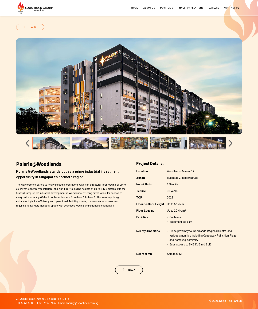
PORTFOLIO (166, 7)
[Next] (230, 143)
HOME (134, 7)
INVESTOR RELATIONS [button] (191, 7)
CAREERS (214, 7)
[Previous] (27, 143)
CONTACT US (231, 7)
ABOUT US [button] (149, 7)
